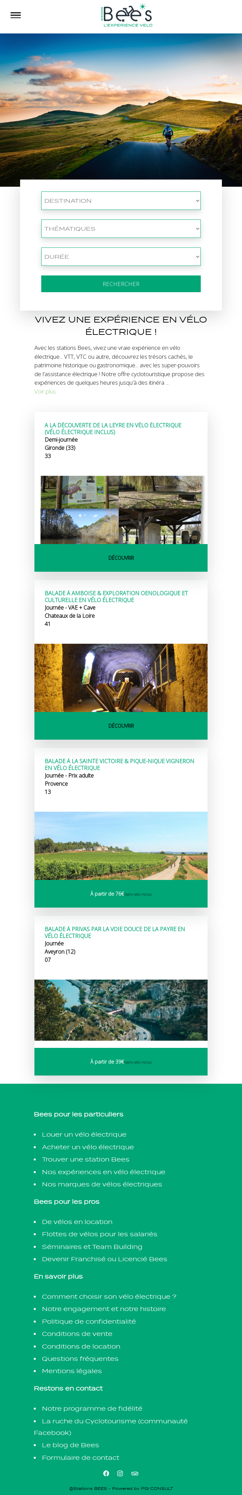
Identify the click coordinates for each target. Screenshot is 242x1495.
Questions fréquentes (80, 1359)
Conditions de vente (77, 1334)
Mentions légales (72, 1371)
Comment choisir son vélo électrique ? (109, 1296)
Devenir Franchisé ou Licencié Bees (104, 1259)
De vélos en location (77, 1222)
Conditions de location (81, 1346)
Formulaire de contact (80, 1458)
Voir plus (45, 391)
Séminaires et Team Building (92, 1247)
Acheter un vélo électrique (88, 1147)
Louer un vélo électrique (84, 1134)
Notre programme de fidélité (92, 1408)
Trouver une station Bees (86, 1159)
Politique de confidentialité (89, 1321)
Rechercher (121, 284)
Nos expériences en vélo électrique (103, 1172)
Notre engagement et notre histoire (104, 1309)
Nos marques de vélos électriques (102, 1184)
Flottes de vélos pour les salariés (99, 1234)
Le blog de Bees (70, 1445)
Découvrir (121, 558)
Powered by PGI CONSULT (142, 1488)
